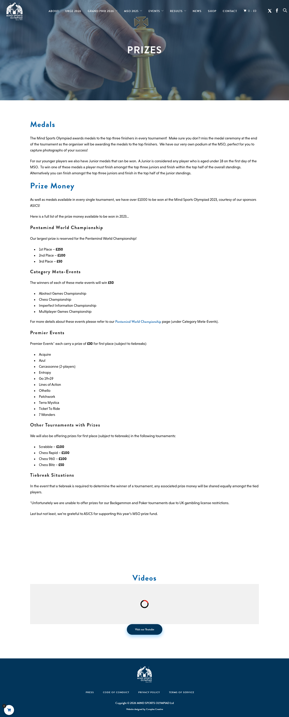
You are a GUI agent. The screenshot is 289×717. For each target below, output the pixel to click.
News (197, 10)
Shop (212, 10)
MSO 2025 (131, 10)
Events (154, 10)
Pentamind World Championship (138, 321)
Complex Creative (154, 709)
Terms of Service (181, 692)
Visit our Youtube (144, 629)
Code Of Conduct (116, 692)
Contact (230, 10)
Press (90, 692)
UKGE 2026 (73, 10)
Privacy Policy (149, 692)
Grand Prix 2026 (101, 10)
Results (176, 10)
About (54, 10)
